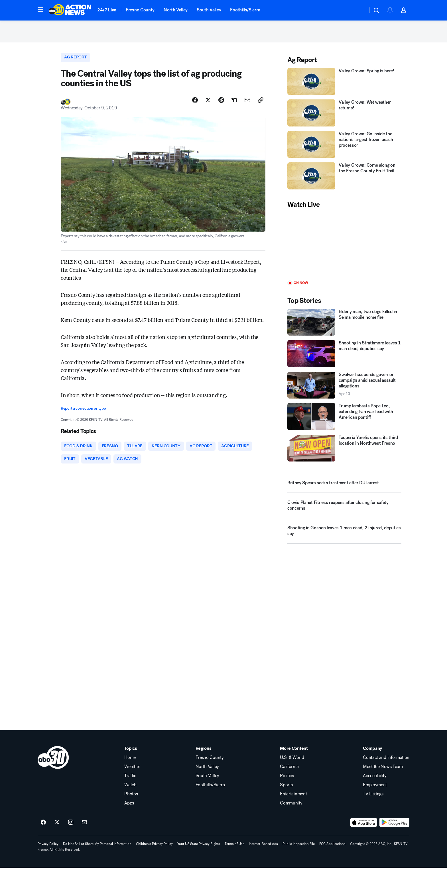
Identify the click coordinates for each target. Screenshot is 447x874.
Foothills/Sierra (245, 10)
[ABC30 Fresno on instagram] (70, 828)
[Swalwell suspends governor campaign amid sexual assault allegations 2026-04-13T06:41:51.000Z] (344, 389)
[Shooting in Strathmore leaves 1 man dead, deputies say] (344, 357)
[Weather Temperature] (359, 10)
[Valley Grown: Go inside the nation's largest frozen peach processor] (344, 148)
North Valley (176, 10)
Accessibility (374, 782)
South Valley (209, 10)
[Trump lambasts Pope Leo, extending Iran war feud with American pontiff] (344, 420)
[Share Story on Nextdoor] (234, 104)
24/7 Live (106, 10)
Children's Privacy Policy (154, 850)
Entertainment (293, 800)
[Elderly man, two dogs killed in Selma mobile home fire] (344, 326)
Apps (129, 809)
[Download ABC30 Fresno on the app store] (363, 828)
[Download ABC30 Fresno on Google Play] (394, 828)
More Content (294, 754)
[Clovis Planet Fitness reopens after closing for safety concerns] (344, 511)
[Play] (344, 249)
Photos (131, 800)
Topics (130, 754)
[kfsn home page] (53, 763)
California (289, 773)
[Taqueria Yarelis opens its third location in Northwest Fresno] (344, 451)
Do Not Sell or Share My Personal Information (97, 850)
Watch (130, 791)
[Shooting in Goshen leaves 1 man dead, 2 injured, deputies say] (344, 537)
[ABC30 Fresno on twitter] (57, 828)
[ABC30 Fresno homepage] (70, 10)
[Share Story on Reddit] (221, 104)
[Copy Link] (260, 104)
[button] (40, 9)
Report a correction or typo (83, 413)
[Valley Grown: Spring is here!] (344, 85)
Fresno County (140, 10)
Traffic (130, 782)
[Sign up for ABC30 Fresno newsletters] (84, 828)
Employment (375, 791)
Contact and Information (386, 763)
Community (291, 809)
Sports (286, 791)
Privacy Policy (48, 850)
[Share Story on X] (208, 104)
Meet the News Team (383, 773)
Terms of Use (234, 850)
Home (130, 763)
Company (372, 754)
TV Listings (373, 800)
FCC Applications (332, 850)
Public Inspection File (299, 850)
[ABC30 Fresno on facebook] (43, 828)
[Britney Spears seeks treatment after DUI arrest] (344, 487)
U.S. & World (292, 763)
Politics (287, 782)
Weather (132, 773)
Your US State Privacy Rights (198, 850)
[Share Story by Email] (247, 104)
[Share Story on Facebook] (195, 104)
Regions (204, 754)
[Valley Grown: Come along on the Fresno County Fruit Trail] (344, 179)
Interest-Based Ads (263, 850)
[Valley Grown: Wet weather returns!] (344, 116)
